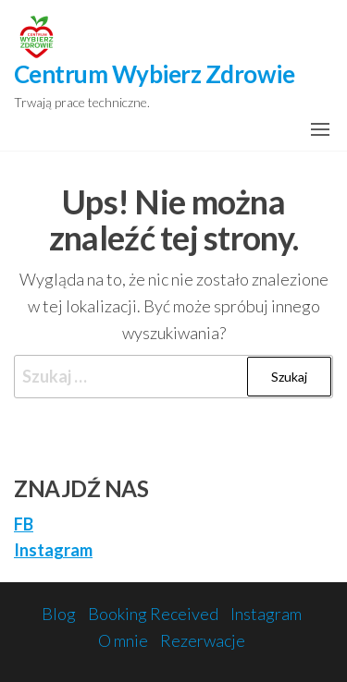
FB (23, 524)
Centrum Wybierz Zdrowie (154, 74)
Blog (59, 613)
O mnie (123, 640)
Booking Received (153, 613)
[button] (320, 129)
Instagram (53, 550)
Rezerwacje (202, 640)
